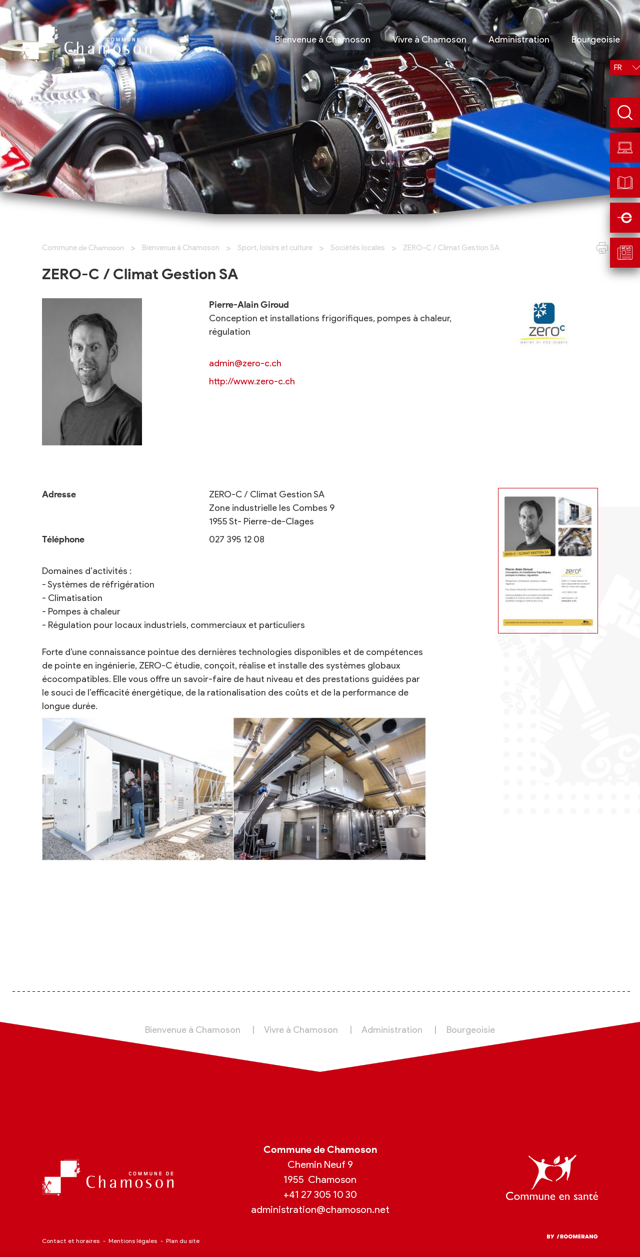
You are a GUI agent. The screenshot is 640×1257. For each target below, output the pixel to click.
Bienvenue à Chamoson (181, 247)
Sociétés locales (357, 247)
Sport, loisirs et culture (275, 247)
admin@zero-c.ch (245, 363)
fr (618, 67)
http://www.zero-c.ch (252, 381)
